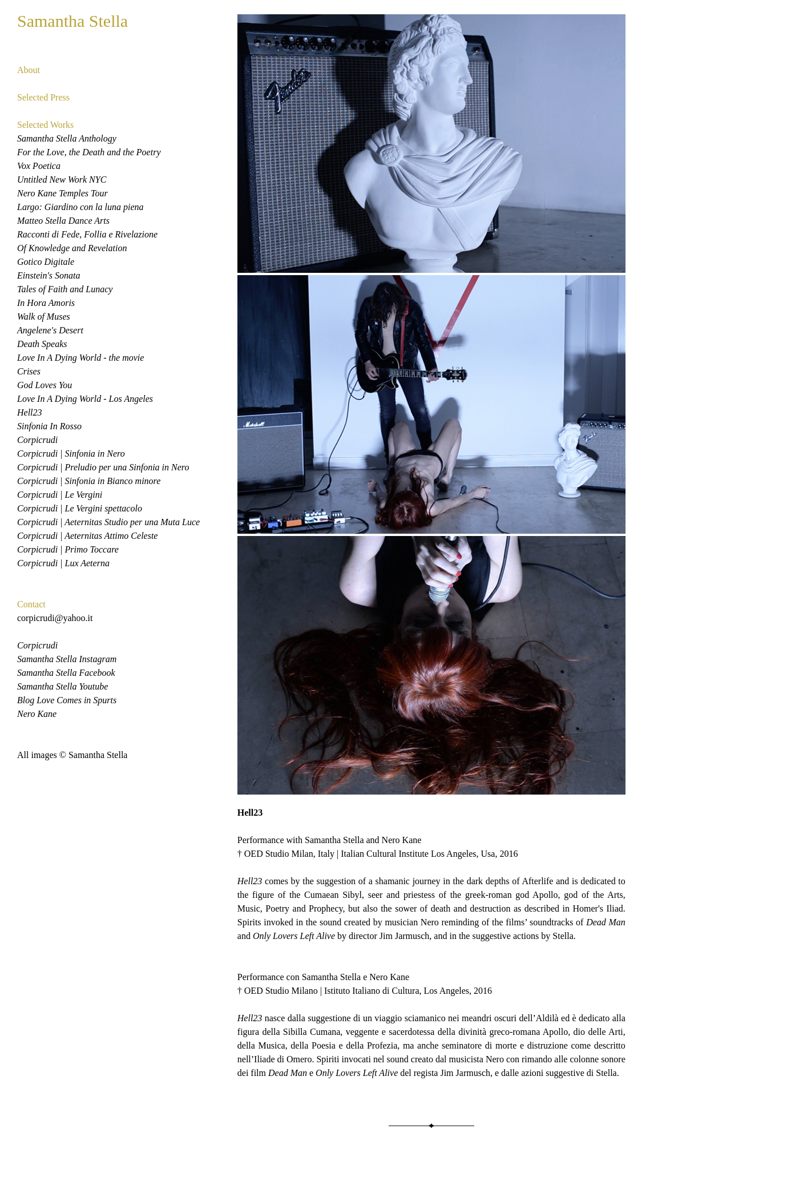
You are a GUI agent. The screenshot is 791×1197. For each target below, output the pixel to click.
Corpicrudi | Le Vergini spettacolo (79, 508)
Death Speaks (42, 344)
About (28, 70)
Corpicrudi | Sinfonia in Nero (71, 453)
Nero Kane (36, 714)
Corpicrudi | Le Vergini (59, 494)
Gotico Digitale (45, 262)
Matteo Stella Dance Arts (63, 220)
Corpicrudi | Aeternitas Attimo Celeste (87, 536)
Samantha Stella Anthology (66, 138)
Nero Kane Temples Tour (62, 193)
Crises (29, 371)
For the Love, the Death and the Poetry (89, 152)
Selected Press (43, 97)
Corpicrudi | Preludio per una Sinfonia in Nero (103, 467)
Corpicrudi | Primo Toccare (68, 549)
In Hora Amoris (46, 303)
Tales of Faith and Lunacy (64, 289)
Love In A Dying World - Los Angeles (85, 399)
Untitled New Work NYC (61, 179)
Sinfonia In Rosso (49, 426)
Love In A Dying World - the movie (80, 357)
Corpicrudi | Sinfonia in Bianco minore (88, 481)
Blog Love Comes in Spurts (66, 700)
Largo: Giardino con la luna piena (80, 207)
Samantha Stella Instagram (66, 659)
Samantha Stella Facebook (66, 673)
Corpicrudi (37, 440)
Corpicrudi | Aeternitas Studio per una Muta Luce (108, 522)
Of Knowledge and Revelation (72, 248)
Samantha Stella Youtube (62, 686)
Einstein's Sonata (48, 275)
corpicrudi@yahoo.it (54, 618)
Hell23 (29, 412)
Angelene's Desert (50, 330)
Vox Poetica (38, 166)
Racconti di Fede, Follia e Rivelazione (87, 234)
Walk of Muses (43, 316)
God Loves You (44, 385)
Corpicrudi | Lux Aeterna (63, 563)
